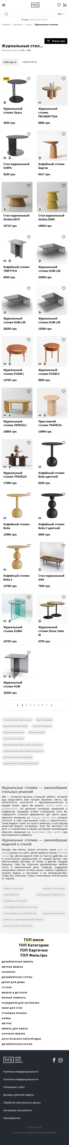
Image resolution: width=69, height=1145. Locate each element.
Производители (11, 1118)
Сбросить (29, 62)
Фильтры (55, 41)
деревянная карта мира (16, 726)
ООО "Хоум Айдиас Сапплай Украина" (35, 1132)
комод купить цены (38, 19)
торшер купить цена (44, 817)
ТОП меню (34, 939)
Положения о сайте (14, 1087)
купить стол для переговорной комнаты (23, 919)
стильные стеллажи (14, 738)
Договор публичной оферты (18, 1095)
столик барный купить (53, 913)
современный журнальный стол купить (23, 750)
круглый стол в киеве (54, 888)
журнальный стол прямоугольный (21, 763)
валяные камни (37, 732)
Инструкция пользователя (17, 1110)
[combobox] (61, 14)
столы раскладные (42, 726)
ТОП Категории (34, 944)
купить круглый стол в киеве (18, 925)
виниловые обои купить (47, 832)
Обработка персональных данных (22, 1102)
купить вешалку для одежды (18, 757)
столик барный (11, 894)
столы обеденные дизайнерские (20, 913)
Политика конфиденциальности (20, 1071)
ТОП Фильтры (33, 955)
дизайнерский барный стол (51, 894)
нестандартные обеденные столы (21, 907)
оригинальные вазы (14, 732)
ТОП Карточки (34, 950)
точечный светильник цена (17, 719)
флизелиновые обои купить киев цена (23, 744)
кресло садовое (44, 719)
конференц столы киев (15, 900)
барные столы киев (13, 888)
